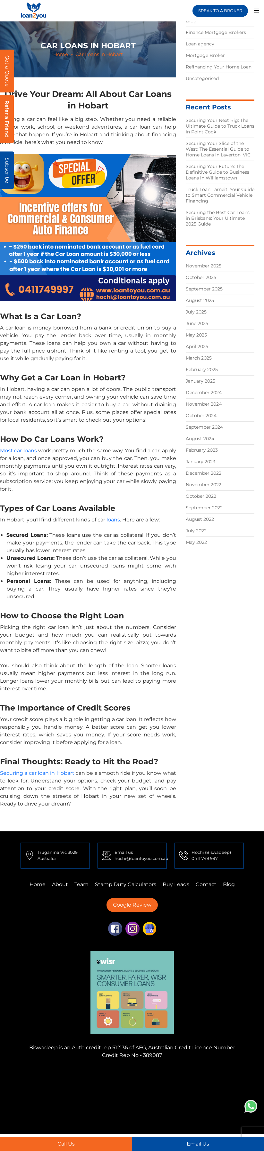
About (60, 884)
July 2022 (196, 531)
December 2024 (204, 392)
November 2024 (204, 404)
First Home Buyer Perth (199, 1095)
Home (60, 54)
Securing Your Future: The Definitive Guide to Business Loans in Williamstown (217, 172)
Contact (206, 884)
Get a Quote (7, 71)
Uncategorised (202, 78)
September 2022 (204, 508)
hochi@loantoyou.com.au (141, 858)
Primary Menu (256, 10)
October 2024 (201, 415)
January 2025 (200, 381)
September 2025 (204, 289)
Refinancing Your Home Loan (218, 67)
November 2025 (203, 266)
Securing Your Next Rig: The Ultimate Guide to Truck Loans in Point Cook (220, 126)
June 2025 (197, 323)
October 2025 (201, 277)
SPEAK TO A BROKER (220, 10)
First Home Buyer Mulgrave (117, 1103)
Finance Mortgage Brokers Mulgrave (71, 1072)
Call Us (66, 1144)
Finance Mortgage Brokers (216, 32)
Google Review (132, 905)
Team (81, 884)
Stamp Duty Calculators (125, 884)
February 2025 (202, 369)
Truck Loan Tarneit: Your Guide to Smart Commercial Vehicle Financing (220, 195)
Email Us (198, 1144)
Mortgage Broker (205, 55)
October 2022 (201, 496)
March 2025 (199, 358)
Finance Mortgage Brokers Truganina (168, 1072)
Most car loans (18, 451)
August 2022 (200, 519)
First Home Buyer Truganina (130, 1095)
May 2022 (196, 542)
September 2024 (204, 427)
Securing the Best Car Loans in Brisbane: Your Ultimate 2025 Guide (218, 218)
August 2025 (200, 300)
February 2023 (202, 450)
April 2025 (197, 346)
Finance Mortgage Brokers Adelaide (166, 1088)
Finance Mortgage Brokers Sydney (73, 1088)
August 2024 (200, 438)
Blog (229, 884)
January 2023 (200, 461)
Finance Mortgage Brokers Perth (199, 1080)
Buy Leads (176, 884)
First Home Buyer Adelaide (189, 1103)
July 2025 (196, 312)
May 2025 (196, 335)
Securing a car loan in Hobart (37, 773)
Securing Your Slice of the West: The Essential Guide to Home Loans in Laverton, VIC (218, 149)
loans (113, 520)
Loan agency (200, 44)
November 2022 (203, 485)
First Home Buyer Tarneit (122, 1080)
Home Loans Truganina (162, 1111)
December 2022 (203, 473)
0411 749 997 (205, 858)
